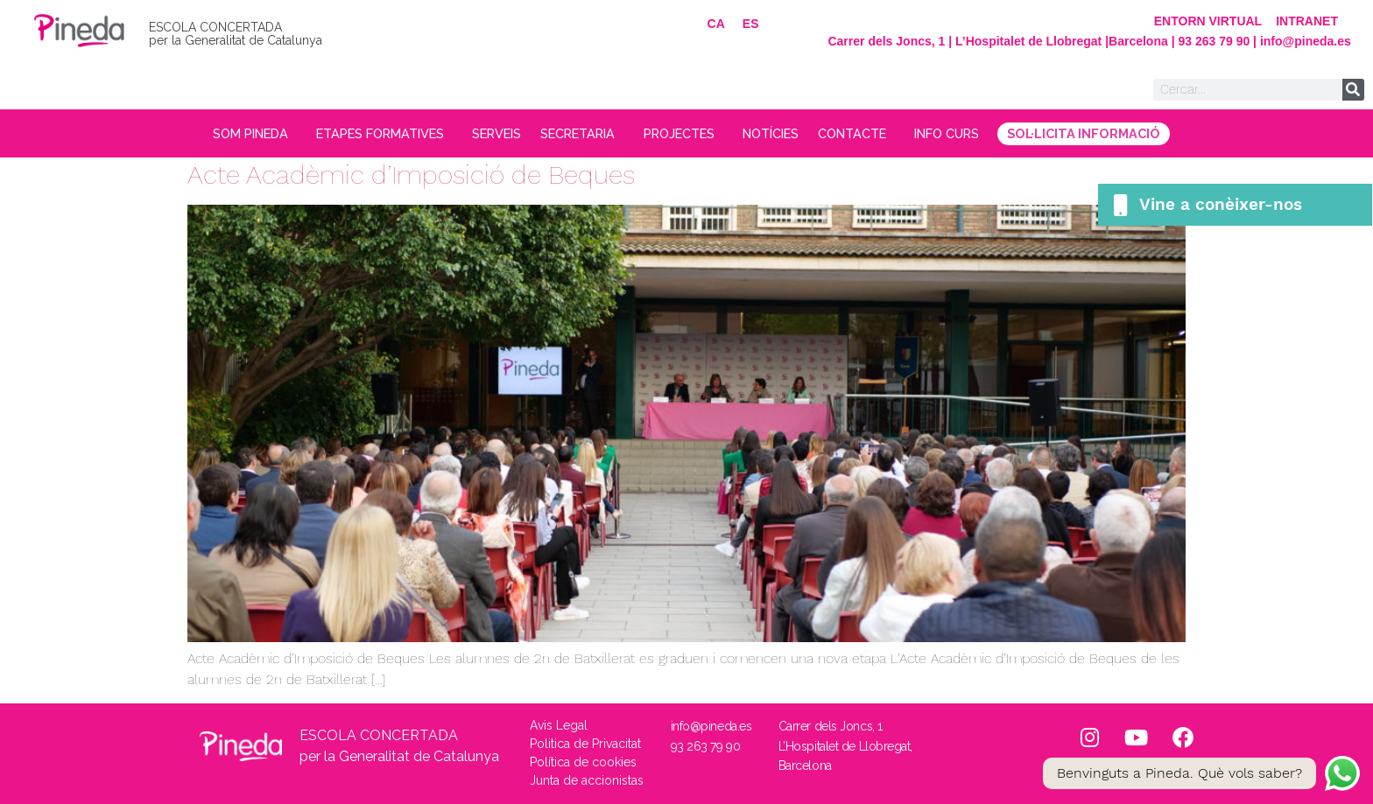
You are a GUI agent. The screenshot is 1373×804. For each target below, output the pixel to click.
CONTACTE (877, 134)
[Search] (1353, 90)
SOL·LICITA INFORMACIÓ (1120, 134)
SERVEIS (485, 134)
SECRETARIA (578, 134)
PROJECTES (687, 134)
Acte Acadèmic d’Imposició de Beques (411, 174)
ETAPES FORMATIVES (362, 134)
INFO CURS (980, 134)
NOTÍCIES (783, 134)
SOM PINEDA (221, 134)
